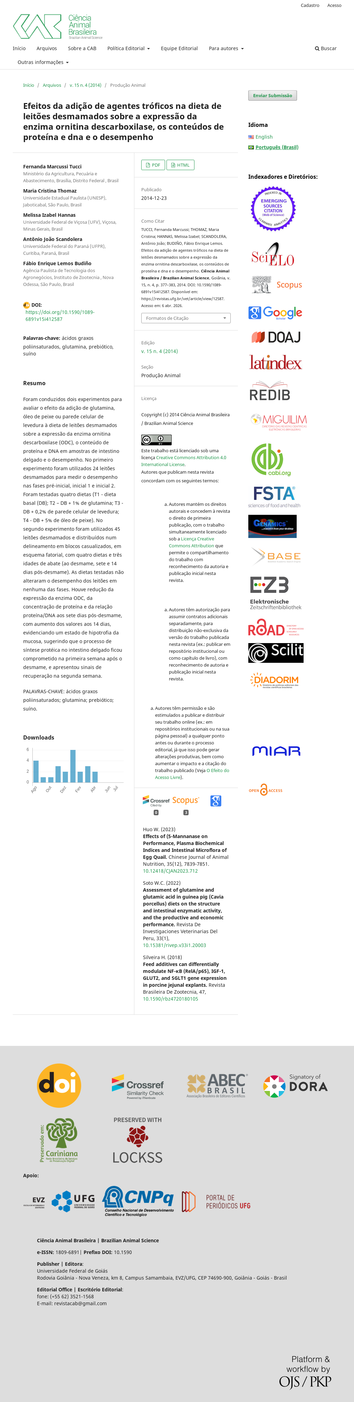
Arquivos (47, 48)
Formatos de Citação (167, 318)
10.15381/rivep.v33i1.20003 (174, 945)
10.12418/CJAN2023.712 (170, 870)
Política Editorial (126, 48)
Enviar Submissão (272, 95)
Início (19, 48)
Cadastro (310, 5)
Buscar (326, 48)
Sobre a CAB (82, 48)
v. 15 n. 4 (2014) (86, 85)
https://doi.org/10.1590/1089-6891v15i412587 (60, 315)
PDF (155, 165)
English (264, 136)
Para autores (224, 48)
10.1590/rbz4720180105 (170, 998)
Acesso (334, 5)
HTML (183, 165)
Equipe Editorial (179, 48)
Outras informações (41, 62)
